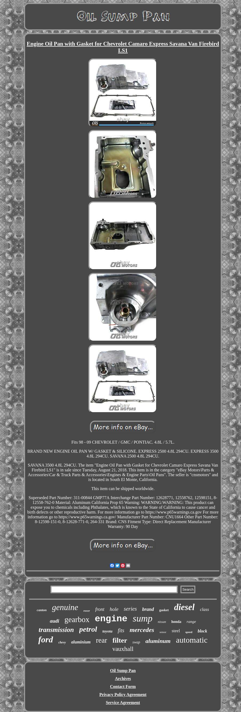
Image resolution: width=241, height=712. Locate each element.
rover (87, 610)
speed (188, 632)
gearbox (77, 619)
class (204, 609)
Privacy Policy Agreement (123, 694)
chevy (62, 642)
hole (114, 609)
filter (119, 640)
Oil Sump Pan (123, 670)
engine (111, 619)
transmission (56, 629)
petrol (88, 629)
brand (148, 609)
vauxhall (122, 649)
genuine (65, 607)
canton (42, 610)
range (191, 621)
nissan (162, 622)
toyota (107, 631)
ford (45, 639)
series (130, 609)
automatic (191, 639)
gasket (164, 610)
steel (176, 630)
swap (136, 642)
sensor (163, 632)
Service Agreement (123, 702)
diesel (184, 607)
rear (101, 640)
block (202, 631)
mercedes (142, 629)
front (99, 609)
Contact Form (123, 686)
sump (142, 618)
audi (54, 621)
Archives (123, 678)
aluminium (81, 642)
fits (121, 630)
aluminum (158, 641)
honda (176, 622)
